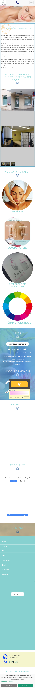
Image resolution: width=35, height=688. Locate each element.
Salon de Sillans (22, 671)
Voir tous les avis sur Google (17, 515)
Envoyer (17, 594)
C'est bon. (25, 685)
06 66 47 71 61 (13, 661)
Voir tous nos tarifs (17, 344)
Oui (14, 481)
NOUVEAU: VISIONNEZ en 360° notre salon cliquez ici (17, 77)
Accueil (9, 671)
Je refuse (9, 685)
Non (21, 481)
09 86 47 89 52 (13, 662)
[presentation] (17, 588)
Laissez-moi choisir (7, 681)
